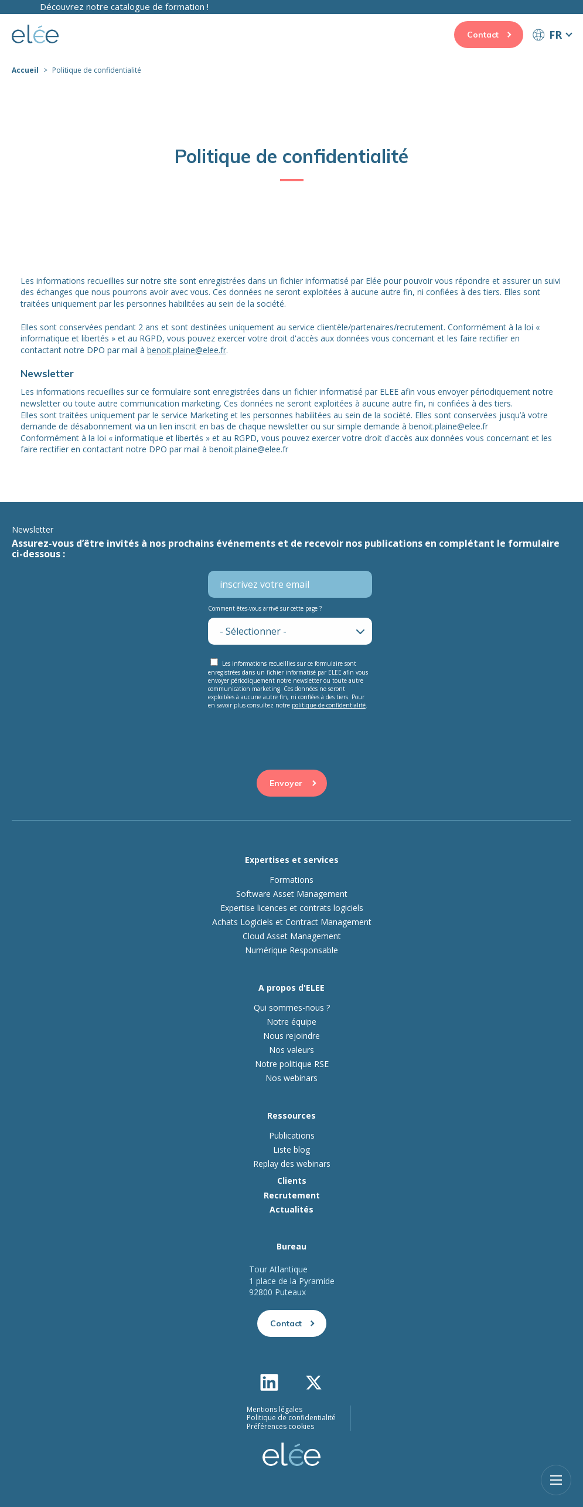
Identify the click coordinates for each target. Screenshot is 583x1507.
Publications (292, 1136)
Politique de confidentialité (291, 1418)
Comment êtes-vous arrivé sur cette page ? (265, 608)
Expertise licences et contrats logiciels (291, 908)
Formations (291, 880)
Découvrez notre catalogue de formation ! (124, 6)
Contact (483, 34)
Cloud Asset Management (292, 936)
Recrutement (292, 1195)
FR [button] (555, 34)
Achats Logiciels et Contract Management (291, 922)
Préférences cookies (280, 1427)
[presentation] (292, 737)
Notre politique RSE (292, 1064)
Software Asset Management (291, 894)
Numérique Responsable (291, 950)
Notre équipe (291, 1022)
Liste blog (291, 1150)
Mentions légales (274, 1410)
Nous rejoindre (291, 1036)
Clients (291, 1180)
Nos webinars (291, 1078)
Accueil (25, 70)
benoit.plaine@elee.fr (186, 349)
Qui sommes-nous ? (292, 1008)
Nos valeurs (291, 1050)
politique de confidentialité (329, 705)
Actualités (291, 1209)
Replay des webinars (291, 1164)
